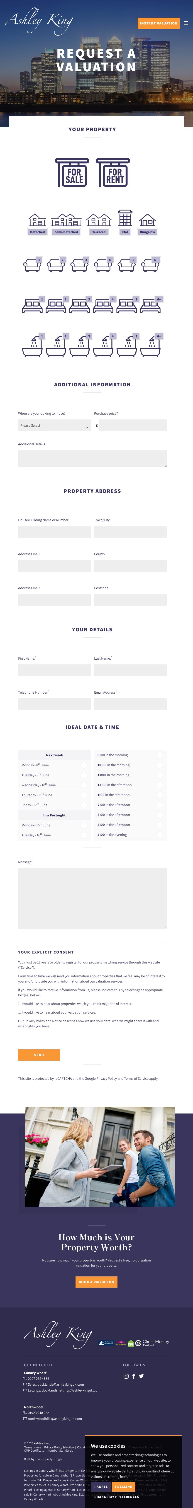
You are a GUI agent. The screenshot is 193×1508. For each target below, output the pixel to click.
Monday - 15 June (36, 824)
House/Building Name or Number (43, 519)
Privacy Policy (106, 1077)
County (99, 553)
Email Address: (105, 691)
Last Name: (103, 657)
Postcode (101, 587)
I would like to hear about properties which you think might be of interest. (75, 1003)
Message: (25, 861)
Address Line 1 (29, 553)
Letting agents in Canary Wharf (54, 1489)
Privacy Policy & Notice (59, 1447)
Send (39, 1054)
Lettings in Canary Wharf (40, 1470)
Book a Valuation (96, 1281)
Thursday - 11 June (37, 794)
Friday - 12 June (34, 803)
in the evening (112, 834)
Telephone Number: (33, 691)
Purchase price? (106, 412)
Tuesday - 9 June (35, 774)
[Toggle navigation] (185, 25)
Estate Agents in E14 (72, 1470)
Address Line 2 (29, 587)
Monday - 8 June (35, 764)
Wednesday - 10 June (39, 784)
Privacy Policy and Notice (43, 1020)
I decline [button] (123, 1501)
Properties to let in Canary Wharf (46, 1484)
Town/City (102, 519)
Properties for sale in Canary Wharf (47, 1475)
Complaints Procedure (144, 1447)
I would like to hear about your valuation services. (57, 1011)
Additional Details (31, 443)
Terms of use (32, 1447)
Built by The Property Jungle (43, 1459)
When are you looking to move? (42, 412)
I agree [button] (101, 1501)
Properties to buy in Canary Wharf (65, 1480)
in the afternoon (115, 784)
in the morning (113, 754)
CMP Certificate (34, 1450)
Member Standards (60, 1450)
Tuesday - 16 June (36, 834)
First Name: (27, 657)
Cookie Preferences (112, 1447)
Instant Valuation (158, 25)
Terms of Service (136, 1077)
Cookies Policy (86, 1447)
